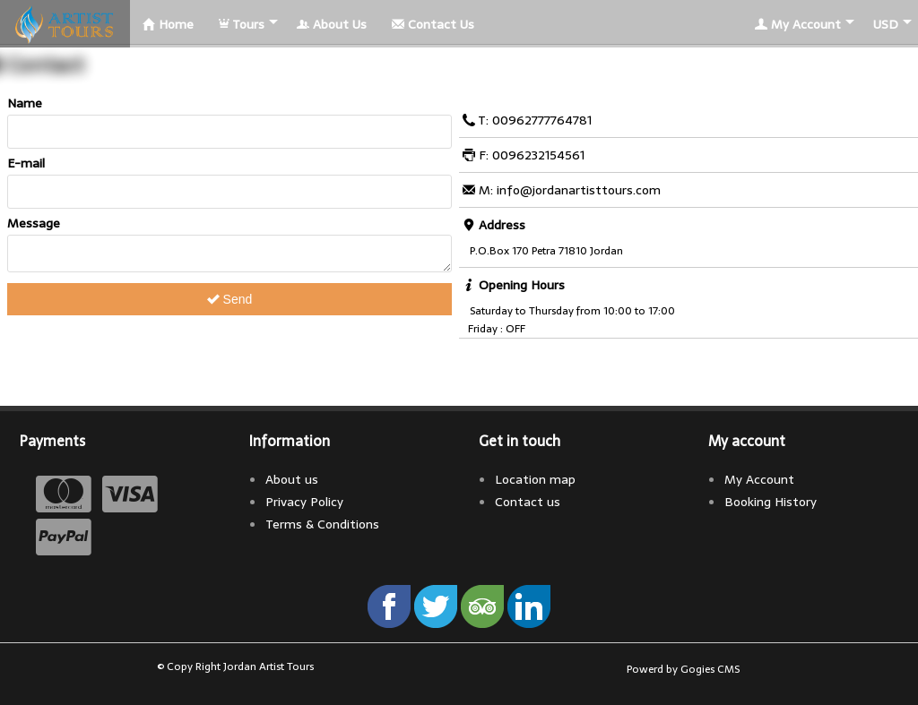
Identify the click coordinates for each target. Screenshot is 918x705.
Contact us (527, 502)
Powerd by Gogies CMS (683, 669)
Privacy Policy (304, 502)
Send (230, 304)
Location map (535, 479)
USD (885, 24)
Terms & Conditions (322, 524)
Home (168, 24)
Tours (241, 24)
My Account (798, 24)
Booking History (770, 502)
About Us (332, 24)
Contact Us (433, 24)
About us (291, 479)
